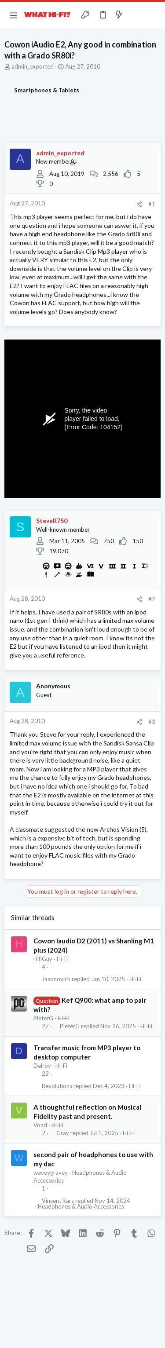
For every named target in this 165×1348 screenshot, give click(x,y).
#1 (151, 204)
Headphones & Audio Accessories (81, 1206)
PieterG (43, 1018)
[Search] (153, 15)
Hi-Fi (63, 958)
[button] (13, 14)
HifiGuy (42, 958)
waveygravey (50, 1172)
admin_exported (32, 66)
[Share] (139, 204)
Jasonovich (56, 979)
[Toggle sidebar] (136, 15)
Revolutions (57, 1086)
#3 (151, 721)
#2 (151, 599)
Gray (62, 1133)
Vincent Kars (58, 1201)
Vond (40, 1125)
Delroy (42, 1065)
